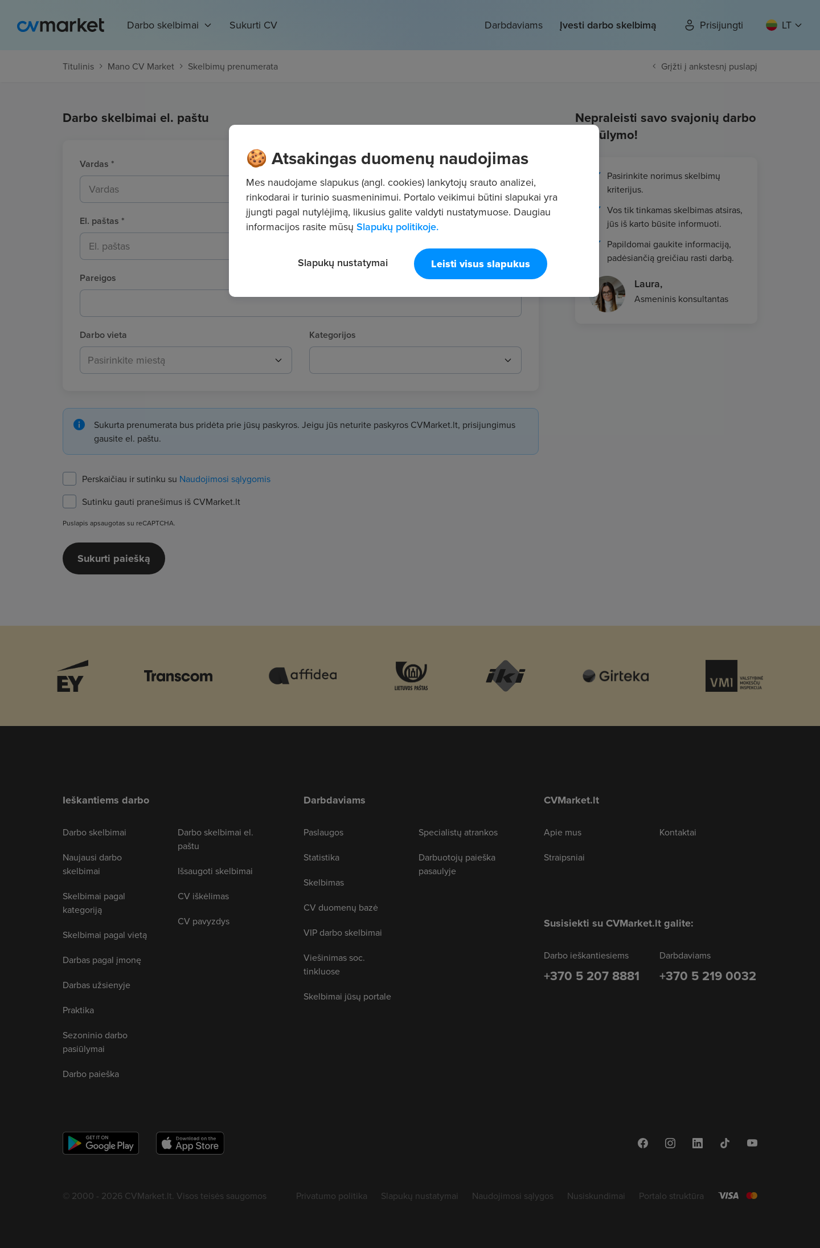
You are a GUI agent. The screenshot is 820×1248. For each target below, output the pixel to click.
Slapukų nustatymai (343, 262)
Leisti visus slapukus (480, 263)
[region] (414, 211)
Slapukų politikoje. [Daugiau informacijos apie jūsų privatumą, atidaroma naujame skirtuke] (397, 226)
